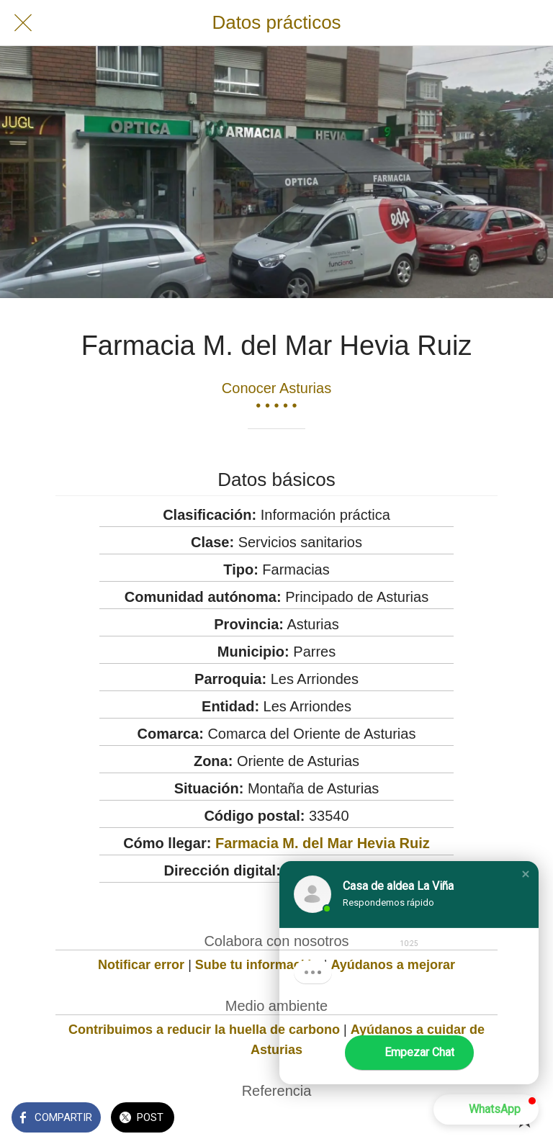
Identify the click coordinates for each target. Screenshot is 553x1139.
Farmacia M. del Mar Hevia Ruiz (322, 843)
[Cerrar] (23, 23)
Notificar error (141, 965)
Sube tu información (257, 965)
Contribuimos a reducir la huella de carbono (204, 1029)
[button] (525, 874)
